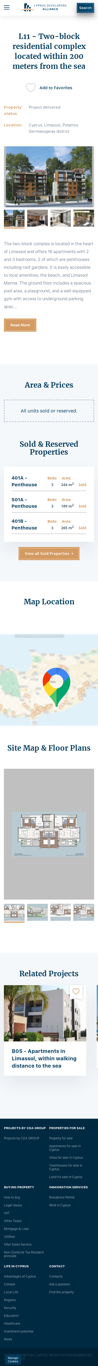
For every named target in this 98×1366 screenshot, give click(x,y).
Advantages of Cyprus (20, 1276)
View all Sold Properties (47, 553)
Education (11, 1316)
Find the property (61, 1292)
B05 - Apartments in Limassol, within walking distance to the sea (44, 1058)
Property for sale (61, 1138)
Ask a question (59, 1284)
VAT (7, 1213)
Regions (10, 1300)
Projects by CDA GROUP (21, 1138)
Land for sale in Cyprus (65, 1177)
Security (10, 1308)
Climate (9, 1284)
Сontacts (55, 1276)
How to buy (12, 1197)
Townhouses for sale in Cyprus (65, 1167)
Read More (20, 325)
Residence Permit (61, 1197)
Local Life (11, 1292)
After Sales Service (18, 1244)
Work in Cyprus (60, 1205)
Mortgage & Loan (16, 1229)
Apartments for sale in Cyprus (65, 1148)
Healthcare (12, 1323)
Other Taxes (12, 1221)
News (8, 1339)
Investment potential (18, 1331)
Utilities (9, 1237)
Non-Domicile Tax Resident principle (24, 1254)
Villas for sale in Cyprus (66, 1157)
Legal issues (13, 1205)
